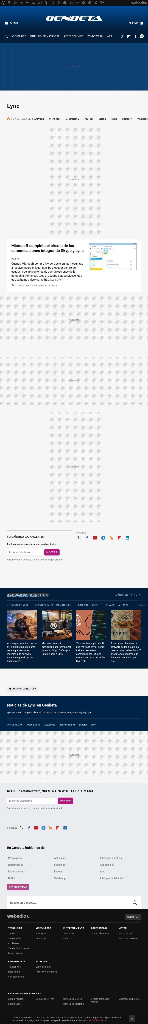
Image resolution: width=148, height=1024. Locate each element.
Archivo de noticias (24, 688)
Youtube (95, 537)
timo (93, 724)
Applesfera (13, 943)
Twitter (122, 36)
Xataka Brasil (15, 1004)
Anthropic (39, 118)
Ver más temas (18, 887)
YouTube (88, 118)
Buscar (135, 902)
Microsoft (127, 118)
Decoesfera (14, 971)
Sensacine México (72, 999)
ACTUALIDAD (18, 36)
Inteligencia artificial (111, 858)
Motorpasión (125, 933)
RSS (111, 537)
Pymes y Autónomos (46, 971)
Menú (14, 23)
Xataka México (15, 999)
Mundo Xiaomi (15, 953)
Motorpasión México (129, 999)
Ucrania (102, 118)
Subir (130, 917)
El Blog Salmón (43, 966)
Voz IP (15, 259)
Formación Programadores (53, 605)
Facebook (135, 36)
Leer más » (56, 279)
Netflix (11, 878)
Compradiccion (16, 976)
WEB (109, 36)
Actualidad (49, 724)
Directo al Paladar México (100, 1000)
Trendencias (14, 966)
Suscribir (52, 552)
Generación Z (72, 118)
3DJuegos (41, 933)
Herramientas (15, 864)
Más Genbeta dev (126, 595)
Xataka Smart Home (18, 948)
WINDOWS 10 (95, 36)
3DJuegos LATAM (45, 999)
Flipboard (129, 36)
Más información (98, 1020)
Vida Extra (41, 938)
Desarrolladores (116, 605)
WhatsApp (60, 878)
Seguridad (59, 864)
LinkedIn (127, 537)
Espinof (67, 938)
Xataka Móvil (14, 938)
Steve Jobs (55, 118)
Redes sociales (67, 724)
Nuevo (133, 23)
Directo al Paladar (100, 933)
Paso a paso (33, 724)
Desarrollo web (17, 605)
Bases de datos (87, 605)
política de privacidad (51, 559)
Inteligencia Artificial (111, 878)
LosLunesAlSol (28, 285)
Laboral (83, 724)
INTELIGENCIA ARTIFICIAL (45, 36)
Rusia (114, 118)
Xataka (11, 933)
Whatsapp (142, 118)
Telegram (141, 36)
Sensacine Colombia (73, 1004)
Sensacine (68, 933)
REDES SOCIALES (73, 36)
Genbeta (74, 18)
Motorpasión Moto (128, 938)
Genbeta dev (28, 595)
